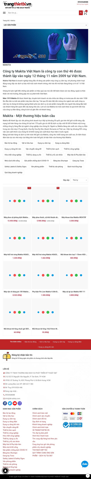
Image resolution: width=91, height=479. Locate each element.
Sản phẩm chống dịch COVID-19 (36, 161)
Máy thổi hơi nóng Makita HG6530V (45, 254)
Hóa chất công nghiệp (13, 155)
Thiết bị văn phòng (56, 167)
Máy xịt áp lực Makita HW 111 (74, 292)
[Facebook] (5, 403)
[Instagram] (20, 403)
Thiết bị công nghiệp (71, 149)
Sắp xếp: (66, 180)
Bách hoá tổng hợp (75, 167)
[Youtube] (15, 403)
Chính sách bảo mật (40, 413)
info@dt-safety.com (12, 398)
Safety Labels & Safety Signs (15, 167)
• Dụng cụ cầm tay (58, 342)
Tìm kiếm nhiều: (16, 342)
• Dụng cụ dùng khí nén (46, 347)
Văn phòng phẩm (37, 167)
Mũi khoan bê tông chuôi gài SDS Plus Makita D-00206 (24, 329)
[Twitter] (10, 403)
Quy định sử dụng (39, 422)
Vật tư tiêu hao (27, 143)
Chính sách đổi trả (39, 419)
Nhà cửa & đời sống (12, 161)
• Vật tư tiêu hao (44, 342)
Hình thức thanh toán (40, 436)
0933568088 (83, 2)
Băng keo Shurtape (60, 161)
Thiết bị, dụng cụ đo (33, 155)
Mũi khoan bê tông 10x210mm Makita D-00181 (50, 329)
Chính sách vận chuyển (41, 416)
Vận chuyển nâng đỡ (33, 149)
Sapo (80, 476)
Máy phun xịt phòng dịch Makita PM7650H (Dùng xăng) (25, 217)
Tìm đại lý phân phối (40, 433)
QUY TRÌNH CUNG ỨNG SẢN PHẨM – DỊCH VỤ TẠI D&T (43, 454)
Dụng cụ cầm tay (44, 143)
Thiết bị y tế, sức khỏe (54, 155)
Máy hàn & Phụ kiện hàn (76, 155)
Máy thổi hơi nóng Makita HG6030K (17, 254)
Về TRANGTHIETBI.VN (40, 430)
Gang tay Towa (78, 161)
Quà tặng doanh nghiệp (13, 172)
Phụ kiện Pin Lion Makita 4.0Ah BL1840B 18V (49, 292)
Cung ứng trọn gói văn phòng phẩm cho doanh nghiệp (43, 445)
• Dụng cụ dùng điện (74, 342)
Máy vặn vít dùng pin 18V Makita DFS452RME (21, 292)
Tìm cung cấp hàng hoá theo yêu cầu (44, 440)
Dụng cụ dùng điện (62, 143)
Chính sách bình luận (40, 427)
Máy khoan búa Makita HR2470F (74, 217)
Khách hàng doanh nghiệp (42, 424)
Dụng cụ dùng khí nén (13, 149)
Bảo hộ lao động (11, 143)
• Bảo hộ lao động (30, 342)
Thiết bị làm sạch (52, 149)
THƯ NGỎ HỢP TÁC (39, 450)
